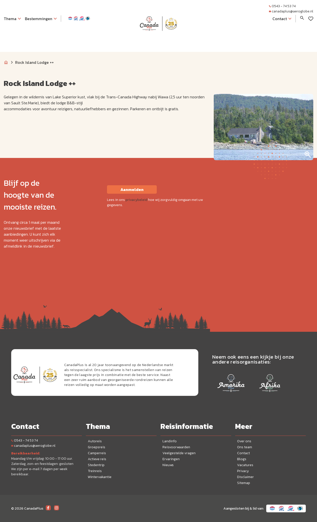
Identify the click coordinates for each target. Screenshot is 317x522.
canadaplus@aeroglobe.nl (291, 11)
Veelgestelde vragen (179, 453)
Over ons (244, 441)
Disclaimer (245, 477)
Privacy (243, 471)
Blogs (241, 459)
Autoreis (95, 441)
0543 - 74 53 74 (282, 6)
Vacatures (245, 465)
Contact (243, 453)
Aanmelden (132, 189)
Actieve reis (97, 459)
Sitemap (243, 482)
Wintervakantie (99, 477)
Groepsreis (96, 447)
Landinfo (169, 441)
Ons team (244, 447)
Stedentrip (96, 465)
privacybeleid (136, 199)
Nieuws (168, 465)
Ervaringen (171, 459)
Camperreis (97, 453)
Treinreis (95, 471)
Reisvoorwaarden (176, 447)
